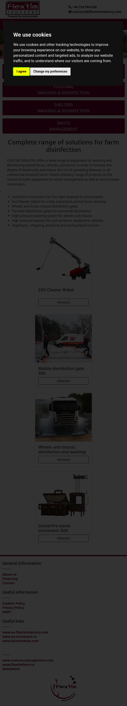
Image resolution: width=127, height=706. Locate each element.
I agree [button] (21, 71)
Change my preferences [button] (50, 71)
